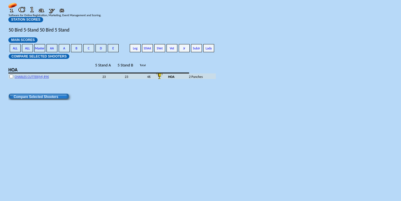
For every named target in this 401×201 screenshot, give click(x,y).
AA (52, 48)
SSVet (147, 48)
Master (40, 48)
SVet (160, 48)
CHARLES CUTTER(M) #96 (31, 77)
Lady (209, 48)
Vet (172, 48)
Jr (184, 48)
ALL (15, 48)
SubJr (196, 48)
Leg (135, 48)
